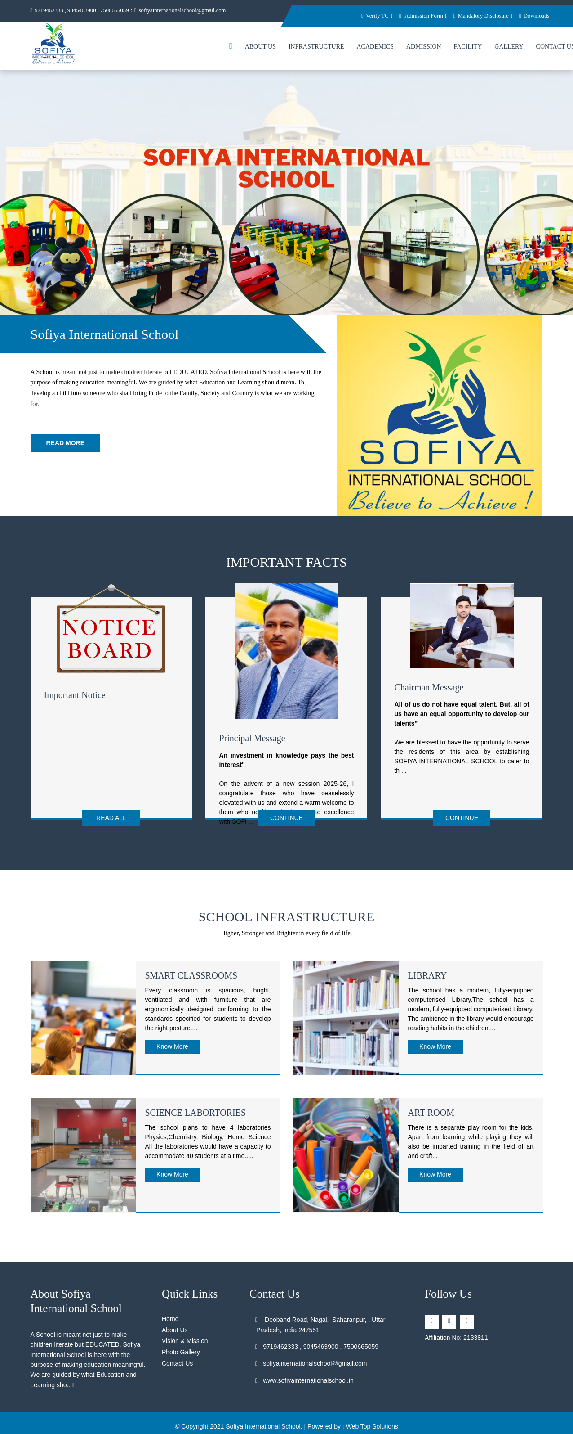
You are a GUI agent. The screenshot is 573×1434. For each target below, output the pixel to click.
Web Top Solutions (372, 1425)
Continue (286, 817)
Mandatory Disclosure (480, 15)
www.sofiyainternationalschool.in (305, 1379)
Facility (468, 47)
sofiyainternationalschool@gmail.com (183, 10)
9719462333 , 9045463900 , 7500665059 (81, 10)
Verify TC (372, 15)
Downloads (534, 15)
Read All (111, 817)
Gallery (509, 47)
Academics (374, 47)
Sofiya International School (263, 1425)
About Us (260, 47)
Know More (172, 1045)
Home (170, 1317)
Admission (423, 47)
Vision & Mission (185, 1340)
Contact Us (177, 1362)
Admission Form (418, 15)
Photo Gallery (181, 1351)
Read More (65, 443)
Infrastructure (316, 47)
